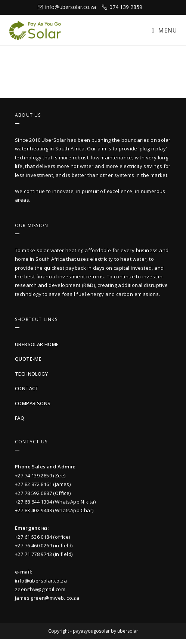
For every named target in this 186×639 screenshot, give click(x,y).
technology (31, 373)
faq (19, 418)
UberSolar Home (37, 344)
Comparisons (32, 403)
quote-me (28, 358)
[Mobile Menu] (164, 30)
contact (27, 388)
